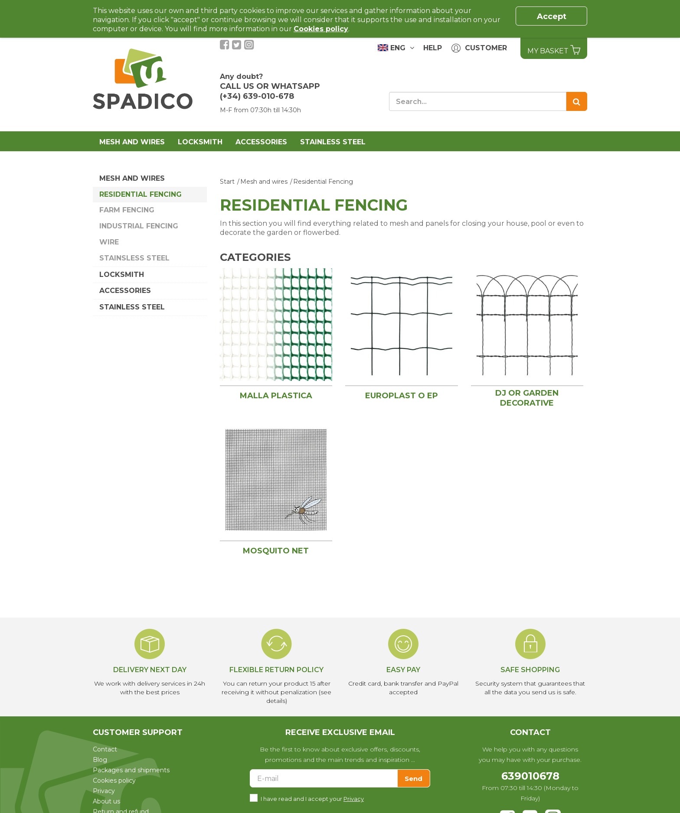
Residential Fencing (140, 194)
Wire (109, 242)
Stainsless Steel (134, 258)
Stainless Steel (333, 142)
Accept (551, 16)
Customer (479, 48)
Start (227, 181)
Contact (105, 749)
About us (106, 801)
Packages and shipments (131, 770)
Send (413, 778)
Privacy (104, 791)
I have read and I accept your (312, 798)
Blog (100, 760)
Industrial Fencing (138, 226)
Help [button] (432, 48)
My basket (553, 50)
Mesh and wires (132, 142)
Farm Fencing (126, 210)
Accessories (261, 142)
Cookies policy (114, 780)
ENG (396, 47)
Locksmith (200, 142)
